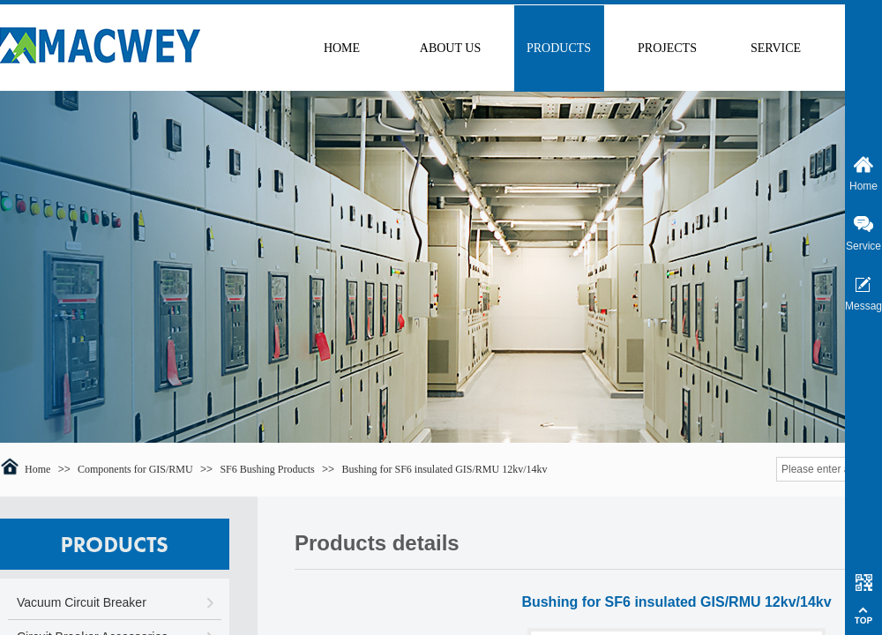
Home (37, 469)
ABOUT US (450, 48)
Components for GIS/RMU (135, 469)
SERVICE (776, 48)
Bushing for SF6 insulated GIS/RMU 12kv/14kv (444, 469)
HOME (342, 48)
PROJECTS (667, 48)
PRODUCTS (559, 48)
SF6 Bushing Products (267, 469)
